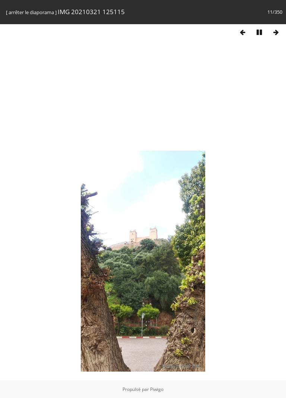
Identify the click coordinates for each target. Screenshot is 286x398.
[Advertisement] (143, 98)
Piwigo (156, 389)
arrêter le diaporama (31, 12)
